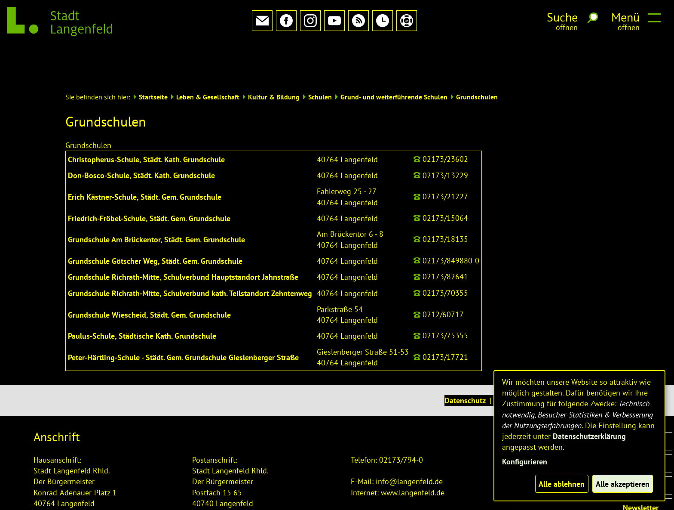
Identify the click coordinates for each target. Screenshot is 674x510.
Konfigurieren (524, 462)
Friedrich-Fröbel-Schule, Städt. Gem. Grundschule (149, 180)
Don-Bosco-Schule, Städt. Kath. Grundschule (141, 137)
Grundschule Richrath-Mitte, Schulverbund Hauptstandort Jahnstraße (183, 238)
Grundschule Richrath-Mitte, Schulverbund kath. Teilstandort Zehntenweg (190, 255)
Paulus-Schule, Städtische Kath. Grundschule (142, 297)
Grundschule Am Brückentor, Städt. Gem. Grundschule (156, 201)
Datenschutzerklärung (589, 436)
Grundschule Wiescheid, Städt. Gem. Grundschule (149, 276)
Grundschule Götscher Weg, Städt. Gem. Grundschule (155, 222)
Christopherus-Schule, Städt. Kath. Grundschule (146, 121)
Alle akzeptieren (622, 484)
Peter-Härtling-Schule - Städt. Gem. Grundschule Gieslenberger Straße (183, 319)
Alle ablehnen (562, 484)
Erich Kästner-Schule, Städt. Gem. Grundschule (144, 158)
